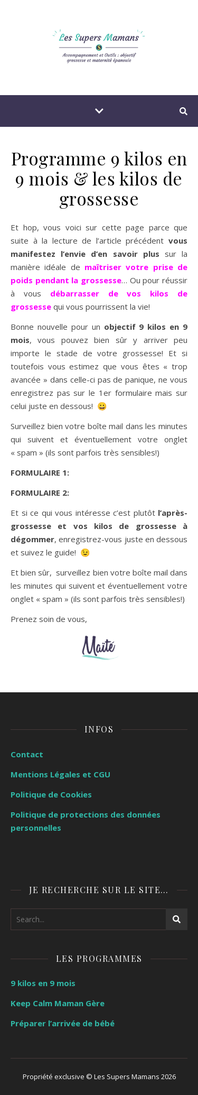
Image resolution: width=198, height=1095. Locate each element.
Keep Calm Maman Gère (58, 1003)
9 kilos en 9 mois (43, 983)
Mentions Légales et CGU (60, 774)
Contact (27, 754)
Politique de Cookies (51, 794)
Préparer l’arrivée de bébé (63, 1023)
